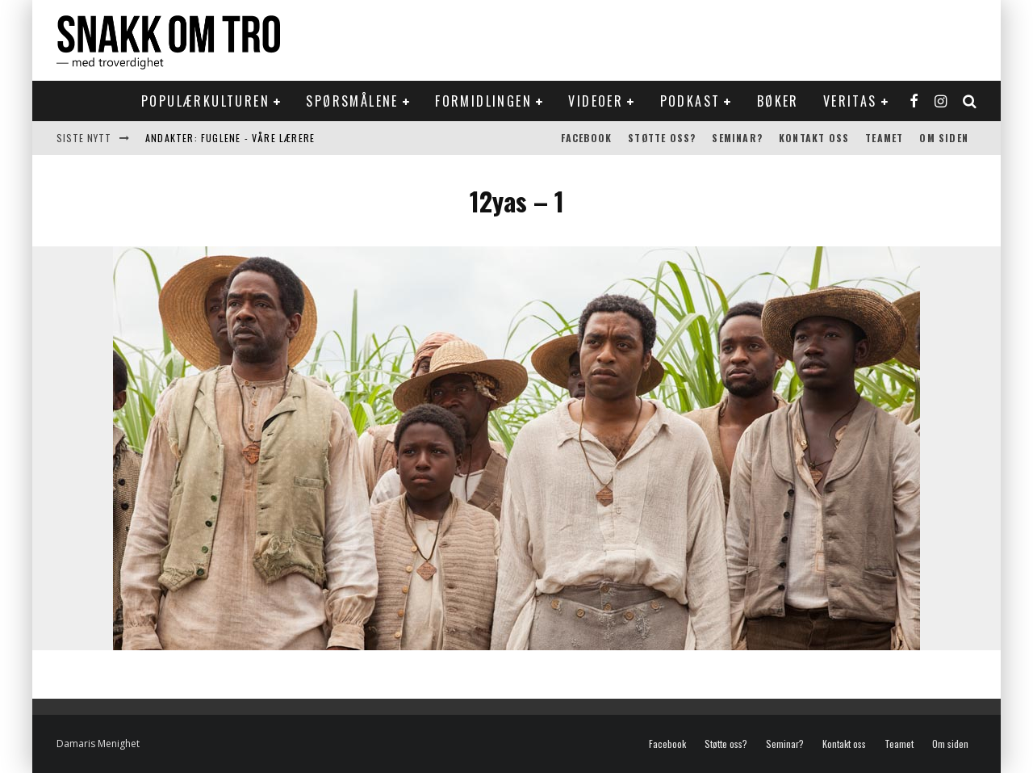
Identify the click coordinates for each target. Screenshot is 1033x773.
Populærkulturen (205, 101)
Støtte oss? (662, 138)
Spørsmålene (352, 101)
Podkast (690, 101)
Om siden (943, 138)
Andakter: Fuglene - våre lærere (230, 138)
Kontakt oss (814, 138)
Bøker (778, 101)
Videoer (595, 101)
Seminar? (737, 138)
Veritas (850, 101)
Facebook (587, 138)
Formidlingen (483, 101)
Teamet (884, 138)
